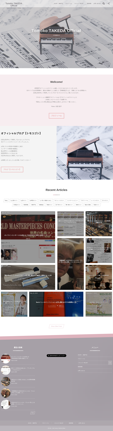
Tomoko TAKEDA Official (13, 4)
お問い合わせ (81, 370)
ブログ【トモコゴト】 (12, 169)
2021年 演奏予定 (82, 355)
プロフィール (56, 116)
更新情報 (80, 366)
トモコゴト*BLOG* (83, 362)
